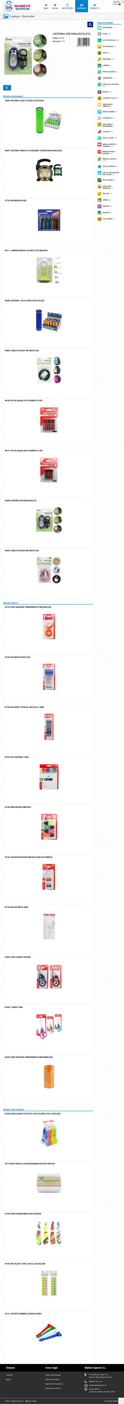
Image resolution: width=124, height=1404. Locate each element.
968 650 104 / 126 (95, 1381)
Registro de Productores (54, 1384)
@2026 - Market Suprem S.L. (14, 1401)
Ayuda (8, 1379)
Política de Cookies (52, 1379)
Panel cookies (31, 1401)
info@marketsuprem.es (97, 1385)
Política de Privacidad (53, 1375)
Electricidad (28, 16)
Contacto (9, 1375)
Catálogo (15, 16)
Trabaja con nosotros (53, 1388)
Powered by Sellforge (112, 1401)
